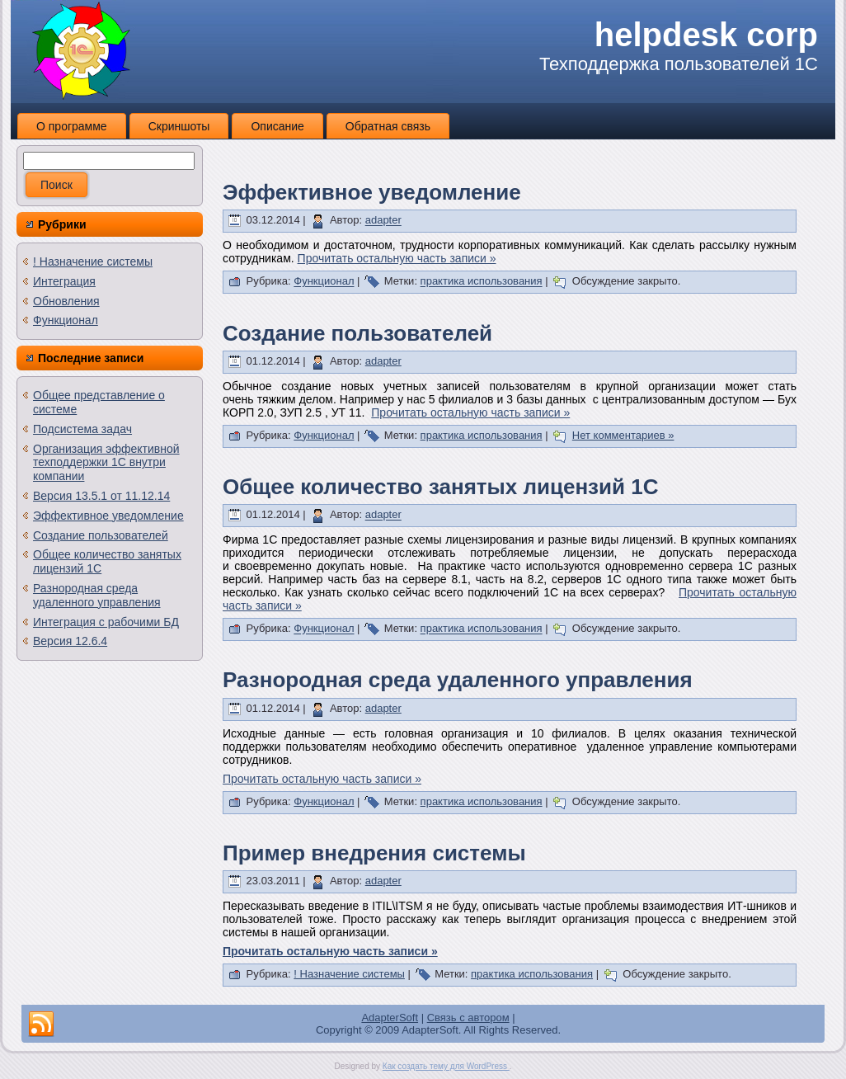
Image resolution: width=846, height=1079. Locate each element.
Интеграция (64, 281)
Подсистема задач (82, 429)
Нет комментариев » (623, 435)
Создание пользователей (100, 535)
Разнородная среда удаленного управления (97, 595)
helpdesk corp (706, 34)
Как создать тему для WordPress (446, 1066)
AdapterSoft (389, 1017)
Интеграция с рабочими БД (106, 622)
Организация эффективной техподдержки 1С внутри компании (106, 462)
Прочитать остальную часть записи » (397, 258)
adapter (383, 220)
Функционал (65, 320)
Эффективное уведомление (108, 515)
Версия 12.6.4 (70, 641)
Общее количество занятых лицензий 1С (440, 486)
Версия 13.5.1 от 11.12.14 (101, 495)
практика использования (482, 282)
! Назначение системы (93, 261)
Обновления (66, 301)
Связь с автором (468, 1017)
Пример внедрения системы (374, 853)
